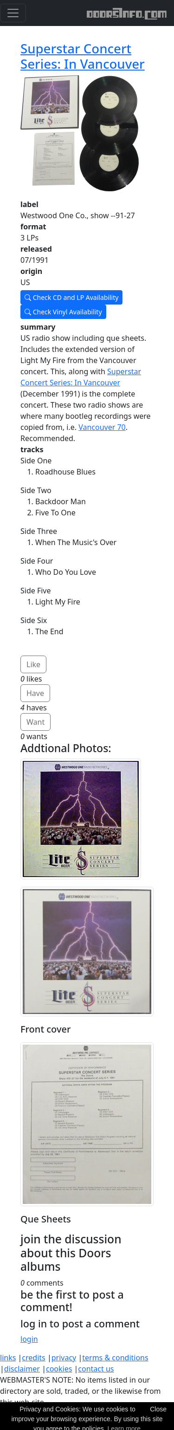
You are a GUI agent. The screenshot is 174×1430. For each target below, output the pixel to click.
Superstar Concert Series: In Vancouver (82, 55)
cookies (59, 1369)
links (8, 1357)
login (29, 1339)
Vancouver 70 (102, 427)
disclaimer (22, 1369)
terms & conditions (115, 1357)
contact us (96, 1369)
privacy (64, 1357)
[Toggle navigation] (13, 13)
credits (33, 1357)
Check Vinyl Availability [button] (63, 311)
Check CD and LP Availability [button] (71, 297)
